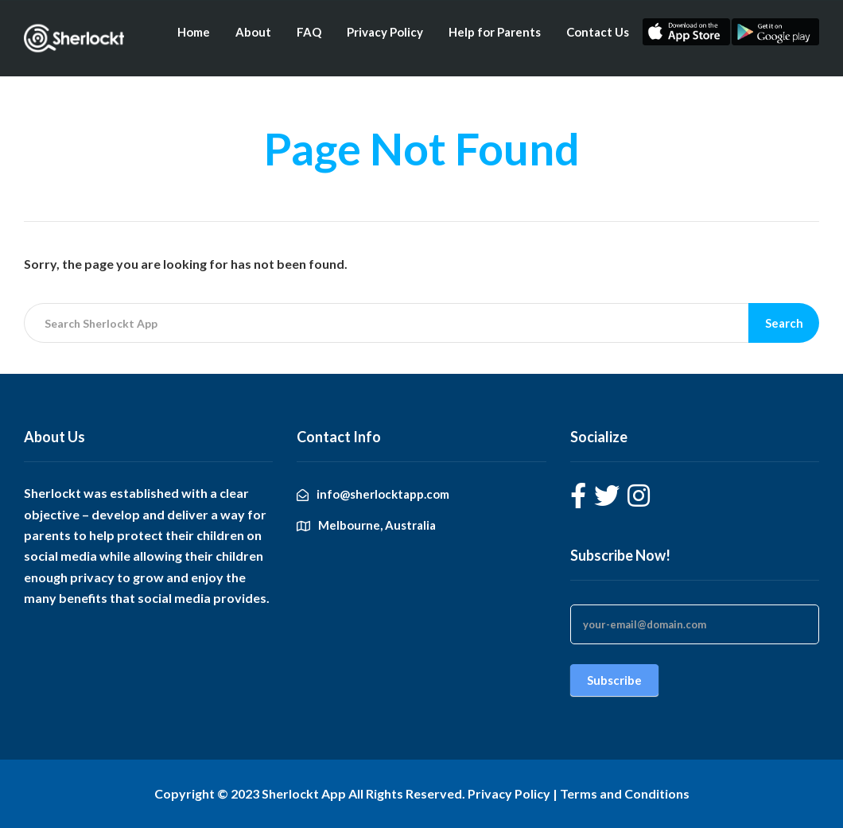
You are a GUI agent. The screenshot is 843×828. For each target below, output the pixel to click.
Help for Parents (495, 32)
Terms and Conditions (625, 793)
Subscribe (614, 680)
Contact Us (597, 32)
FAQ (309, 32)
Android (775, 32)
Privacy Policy (385, 32)
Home (193, 32)
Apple (686, 32)
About (253, 32)
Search (784, 323)
